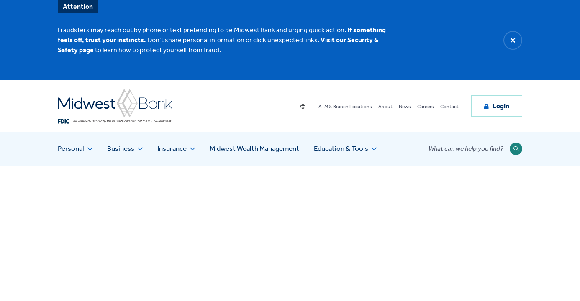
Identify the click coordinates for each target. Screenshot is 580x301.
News (405, 107)
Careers (425, 107)
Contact (449, 107)
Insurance (172, 148)
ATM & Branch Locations (345, 107)
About (385, 107)
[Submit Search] (516, 149)
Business (120, 148)
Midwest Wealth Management (254, 148)
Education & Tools (341, 148)
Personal (71, 148)
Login (501, 106)
